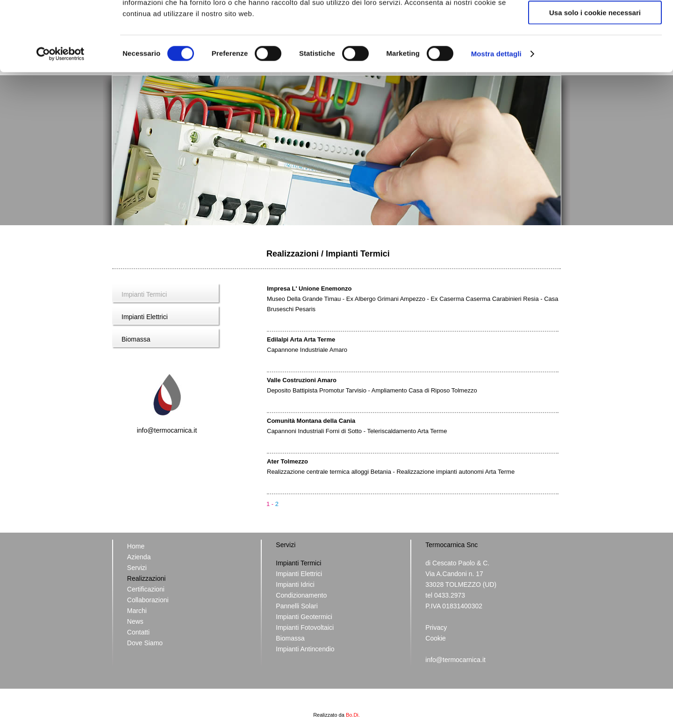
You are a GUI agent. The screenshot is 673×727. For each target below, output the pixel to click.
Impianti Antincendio (305, 649)
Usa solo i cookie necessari (595, 78)
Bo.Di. (353, 715)
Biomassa (136, 339)
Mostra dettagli (496, 119)
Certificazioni (146, 589)
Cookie (435, 638)
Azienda (139, 557)
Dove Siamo (145, 643)
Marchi (137, 610)
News (135, 621)
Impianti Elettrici (145, 317)
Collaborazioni (148, 600)
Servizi (137, 567)
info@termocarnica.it (167, 430)
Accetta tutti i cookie (595, 23)
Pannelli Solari (297, 606)
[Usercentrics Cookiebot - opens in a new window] (60, 119)
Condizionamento (301, 595)
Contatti (138, 632)
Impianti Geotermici (304, 616)
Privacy (436, 627)
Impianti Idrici (295, 584)
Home (135, 546)
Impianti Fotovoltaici (305, 627)
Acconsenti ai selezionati (595, 51)
